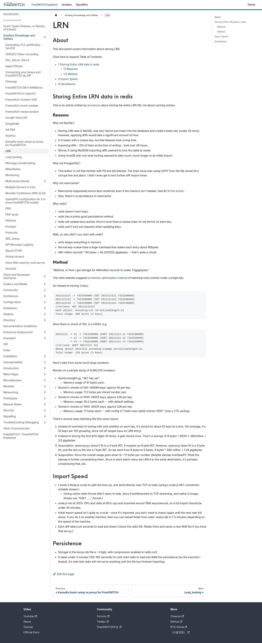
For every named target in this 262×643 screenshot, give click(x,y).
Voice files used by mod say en (25, 262)
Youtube (30, 616)
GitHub (251, 4)
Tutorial (28, 627)
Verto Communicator (16, 428)
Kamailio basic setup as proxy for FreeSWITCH (24, 143)
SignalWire (82, 4)
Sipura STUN (13, 250)
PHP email (11, 214)
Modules (8, 386)
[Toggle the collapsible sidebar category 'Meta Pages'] (44, 374)
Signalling (9, 416)
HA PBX (10, 129)
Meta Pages (10, 374)
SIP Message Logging (19, 244)
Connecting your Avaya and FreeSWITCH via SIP (22, 73)
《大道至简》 (179, 632)
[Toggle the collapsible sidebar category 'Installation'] (44, 356)
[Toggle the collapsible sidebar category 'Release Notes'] (44, 404)
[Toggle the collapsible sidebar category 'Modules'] (44, 386)
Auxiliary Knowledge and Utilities (19, 37)
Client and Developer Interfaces (16, 276)
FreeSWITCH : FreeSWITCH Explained (20, 436)
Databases (10, 308)
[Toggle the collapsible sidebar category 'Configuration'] (44, 302)
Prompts (10, 226)
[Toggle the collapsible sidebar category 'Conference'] (44, 296)
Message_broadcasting (20, 163)
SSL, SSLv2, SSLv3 (17, 60)
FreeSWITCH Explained (44, 4)
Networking (10, 392)
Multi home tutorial (17, 181)
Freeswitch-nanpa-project (22, 111)
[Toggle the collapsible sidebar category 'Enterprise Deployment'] (44, 332)
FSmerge (11, 81)
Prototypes (10, 398)
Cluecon (177, 616)
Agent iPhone (13, 66)
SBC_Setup (12, 238)
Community (10, 290)
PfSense (10, 220)
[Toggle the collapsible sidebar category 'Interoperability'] (44, 362)
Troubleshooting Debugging (21, 422)
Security (8, 410)
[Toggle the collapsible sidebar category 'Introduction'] (44, 368)
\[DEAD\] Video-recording (21, 54)
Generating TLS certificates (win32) (22, 46)
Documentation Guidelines (20, 326)
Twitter (103, 621)
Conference (10, 296)
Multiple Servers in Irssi (20, 187)
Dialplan (8, 314)
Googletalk (12, 123)
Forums (103, 616)
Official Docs (31, 632)
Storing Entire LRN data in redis (79, 64)
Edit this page (63, 574)
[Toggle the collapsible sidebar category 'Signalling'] (44, 416)
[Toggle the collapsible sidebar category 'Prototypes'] (44, 398)
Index (6, 350)
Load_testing (13, 157)
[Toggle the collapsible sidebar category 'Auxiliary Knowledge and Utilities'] (44, 37)
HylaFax (10, 135)
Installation (10, 356)
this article (177, 191)
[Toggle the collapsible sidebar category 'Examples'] (44, 338)
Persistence (67, 84)
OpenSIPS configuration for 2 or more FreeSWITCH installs (25, 200)
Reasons (72, 68)
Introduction (11, 14)
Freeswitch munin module (21, 105)
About (218, 17)
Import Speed (69, 79)
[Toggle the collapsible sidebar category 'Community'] (44, 290)
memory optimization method (108, 277)
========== (12, 20)
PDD (8, 208)
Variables (66, 4)
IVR (5, 344)
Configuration (12, 302)
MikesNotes (12, 169)
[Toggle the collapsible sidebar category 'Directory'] (44, 320)
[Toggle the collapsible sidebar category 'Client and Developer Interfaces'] (44, 276)
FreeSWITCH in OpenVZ (20, 93)
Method (72, 74)
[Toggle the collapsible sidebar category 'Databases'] (44, 308)
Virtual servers (14, 256)
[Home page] (56, 15)
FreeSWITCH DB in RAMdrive (23, 87)
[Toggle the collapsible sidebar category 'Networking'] (44, 392)
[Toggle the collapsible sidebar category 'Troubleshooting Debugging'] (44, 422)
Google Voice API (16, 117)
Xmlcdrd (10, 268)
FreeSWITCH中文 (109, 627)
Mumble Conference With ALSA (25, 193)
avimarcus (93, 105)
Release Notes (12, 404)
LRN (8, 151)
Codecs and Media (15, 284)
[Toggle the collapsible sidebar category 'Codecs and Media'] (44, 284)
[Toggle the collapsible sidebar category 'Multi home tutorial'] (44, 181)
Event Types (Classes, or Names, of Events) (24, 27)
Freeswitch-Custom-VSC (21, 99)
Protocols (11, 232)
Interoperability (13, 362)
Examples (9, 338)
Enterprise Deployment (18, 332)
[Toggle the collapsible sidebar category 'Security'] (44, 410)
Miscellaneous (12, 380)
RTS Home (178, 627)
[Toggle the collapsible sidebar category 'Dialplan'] (44, 314)
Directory (9, 320)
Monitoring (12, 175)
